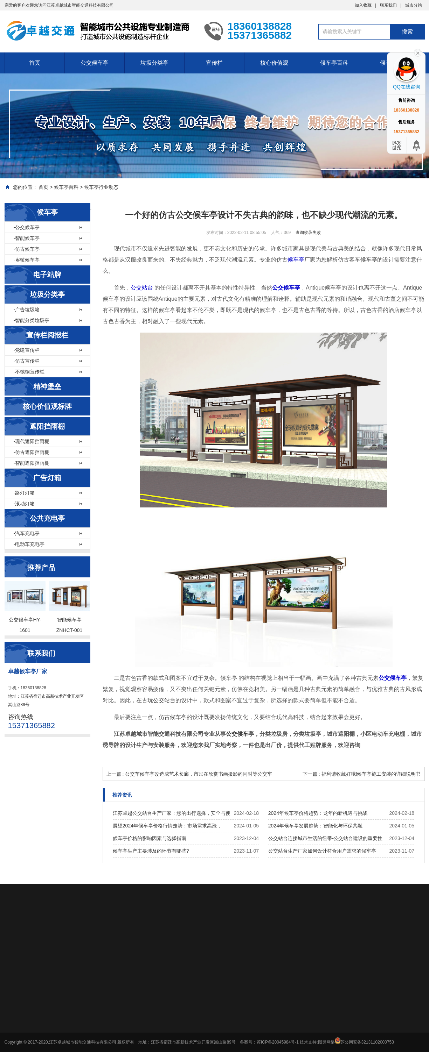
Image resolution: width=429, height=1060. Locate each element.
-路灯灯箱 (24, 493)
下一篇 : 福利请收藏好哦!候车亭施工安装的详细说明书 (362, 774)
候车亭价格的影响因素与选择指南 (149, 838)
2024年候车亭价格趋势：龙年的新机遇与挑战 (317, 813)
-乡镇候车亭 (27, 260)
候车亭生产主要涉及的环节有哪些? (151, 851)
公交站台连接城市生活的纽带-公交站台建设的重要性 (325, 838)
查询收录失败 (308, 232)
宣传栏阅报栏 (47, 335)
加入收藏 (363, 5)
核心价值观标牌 (47, 406)
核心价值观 (274, 63)
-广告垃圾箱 (27, 309)
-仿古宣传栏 (27, 361)
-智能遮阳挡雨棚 (32, 463)
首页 (34, 63)
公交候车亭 (95, 63)
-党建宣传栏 (27, 350)
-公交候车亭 (27, 227)
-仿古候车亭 (27, 249)
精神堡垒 (47, 386)
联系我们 (388, 5)
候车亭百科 (334, 63)
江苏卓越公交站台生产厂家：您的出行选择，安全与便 (171, 813)
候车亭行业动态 (101, 187)
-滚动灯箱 (24, 503)
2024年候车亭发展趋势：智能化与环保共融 (315, 825)
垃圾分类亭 (154, 63)
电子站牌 (47, 274)
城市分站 (413, 5)
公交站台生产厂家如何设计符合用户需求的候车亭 (322, 851)
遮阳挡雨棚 (47, 426)
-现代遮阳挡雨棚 (32, 441)
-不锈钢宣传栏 (29, 372)
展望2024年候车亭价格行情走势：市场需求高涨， (167, 825)
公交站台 (142, 288)
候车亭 (47, 212)
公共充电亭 (47, 518)
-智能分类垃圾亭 (32, 320)
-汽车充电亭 (27, 533)
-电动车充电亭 (29, 544)
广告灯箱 (47, 478)
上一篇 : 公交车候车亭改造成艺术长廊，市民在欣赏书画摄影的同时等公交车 (189, 774)
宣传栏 (214, 63)
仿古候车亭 (173, 717)
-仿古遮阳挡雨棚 (32, 452)
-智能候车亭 (27, 238)
